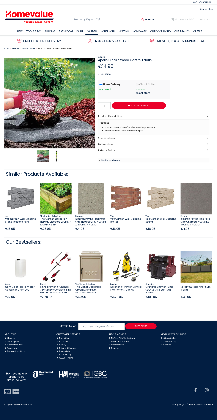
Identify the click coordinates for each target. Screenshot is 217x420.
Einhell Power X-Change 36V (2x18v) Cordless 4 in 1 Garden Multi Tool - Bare (55, 289)
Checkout (204, 19)
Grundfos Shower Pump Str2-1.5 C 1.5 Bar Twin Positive (159, 289)
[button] (92, 60)
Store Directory (168, 341)
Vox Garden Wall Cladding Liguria (160, 220)
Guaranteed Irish (14, 344)
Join (211, 9)
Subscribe (141, 326)
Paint (79, 31)
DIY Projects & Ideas (119, 341)
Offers (197, 31)
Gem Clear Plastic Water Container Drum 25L (20, 288)
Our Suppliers (12, 341)
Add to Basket (139, 105)
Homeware (140, 31)
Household (108, 31)
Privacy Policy (64, 351)
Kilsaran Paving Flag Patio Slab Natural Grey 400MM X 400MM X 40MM (90, 221)
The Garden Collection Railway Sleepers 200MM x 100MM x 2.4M (55, 221)
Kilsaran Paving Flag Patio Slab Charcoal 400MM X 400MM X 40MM (196, 221)
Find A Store (63, 338)
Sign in (203, 9)
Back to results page (110, 160)
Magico (182, 404)
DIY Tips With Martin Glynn (122, 338)
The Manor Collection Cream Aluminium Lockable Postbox (88, 289)
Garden (92, 31)
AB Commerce (206, 404)
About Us (10, 338)
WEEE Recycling (65, 358)
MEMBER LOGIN (205, 2)
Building (49, 31)
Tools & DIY (33, 31)
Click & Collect (148, 84)
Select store (143, 93)
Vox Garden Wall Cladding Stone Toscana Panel (20, 220)
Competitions (116, 344)
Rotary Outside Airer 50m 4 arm (196, 288)
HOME (194, 2)
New (20, 31)
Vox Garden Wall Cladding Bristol (125, 220)
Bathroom (66, 31)
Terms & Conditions (15, 351)
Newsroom (115, 348)
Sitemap (166, 344)
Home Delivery (111, 84)
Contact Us (63, 341)
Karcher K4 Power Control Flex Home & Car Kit (126, 288)
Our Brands (182, 31)
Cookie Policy (64, 354)
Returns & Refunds (66, 348)
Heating (124, 31)
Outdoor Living (160, 31)
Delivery (61, 344)
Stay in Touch (68, 326)
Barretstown (11, 348)
